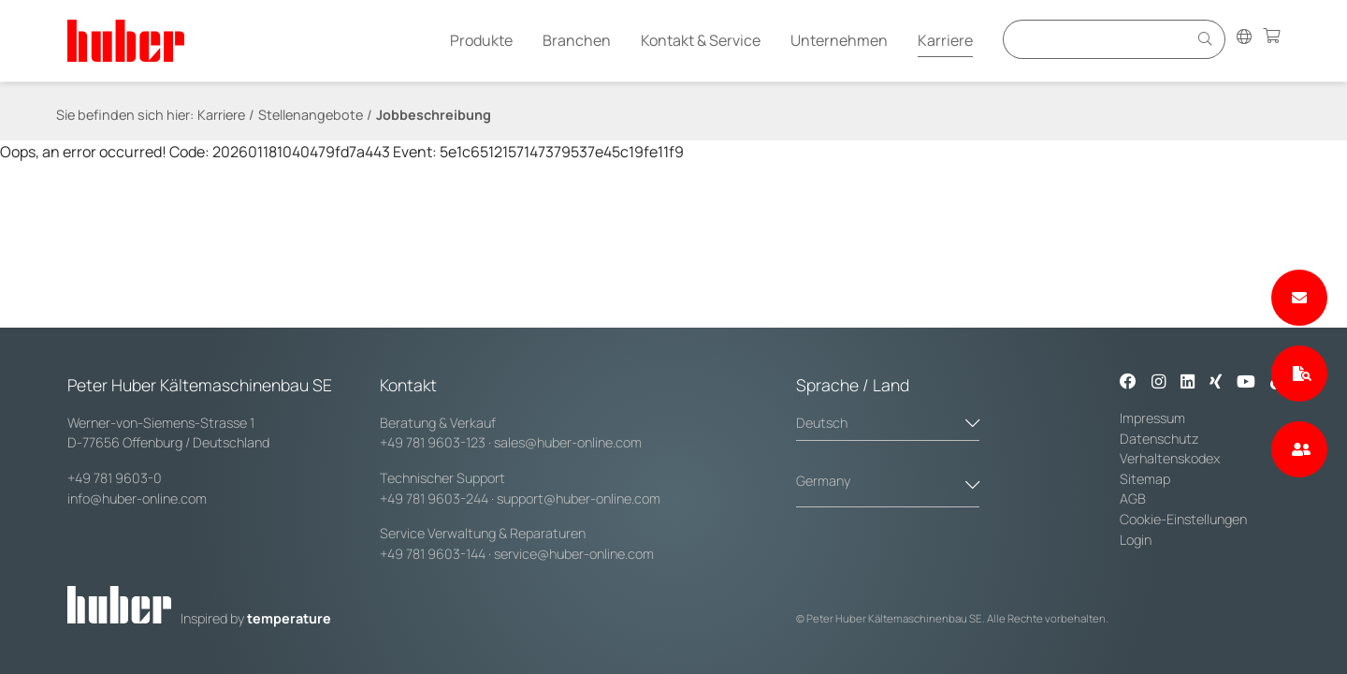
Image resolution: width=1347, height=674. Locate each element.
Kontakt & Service (700, 40)
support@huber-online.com (578, 498)
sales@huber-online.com (568, 442)
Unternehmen (839, 40)
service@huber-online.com (574, 554)
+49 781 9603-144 (432, 554)
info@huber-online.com (137, 498)
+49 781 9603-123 (432, 442)
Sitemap (1145, 479)
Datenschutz (1159, 438)
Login (1135, 540)
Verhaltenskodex (1170, 458)
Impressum (1152, 418)
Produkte (481, 40)
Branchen (577, 40)
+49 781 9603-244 (434, 498)
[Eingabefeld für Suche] (1098, 39)
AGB (1134, 498)
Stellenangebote (310, 115)
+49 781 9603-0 (114, 478)
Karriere (945, 40)
